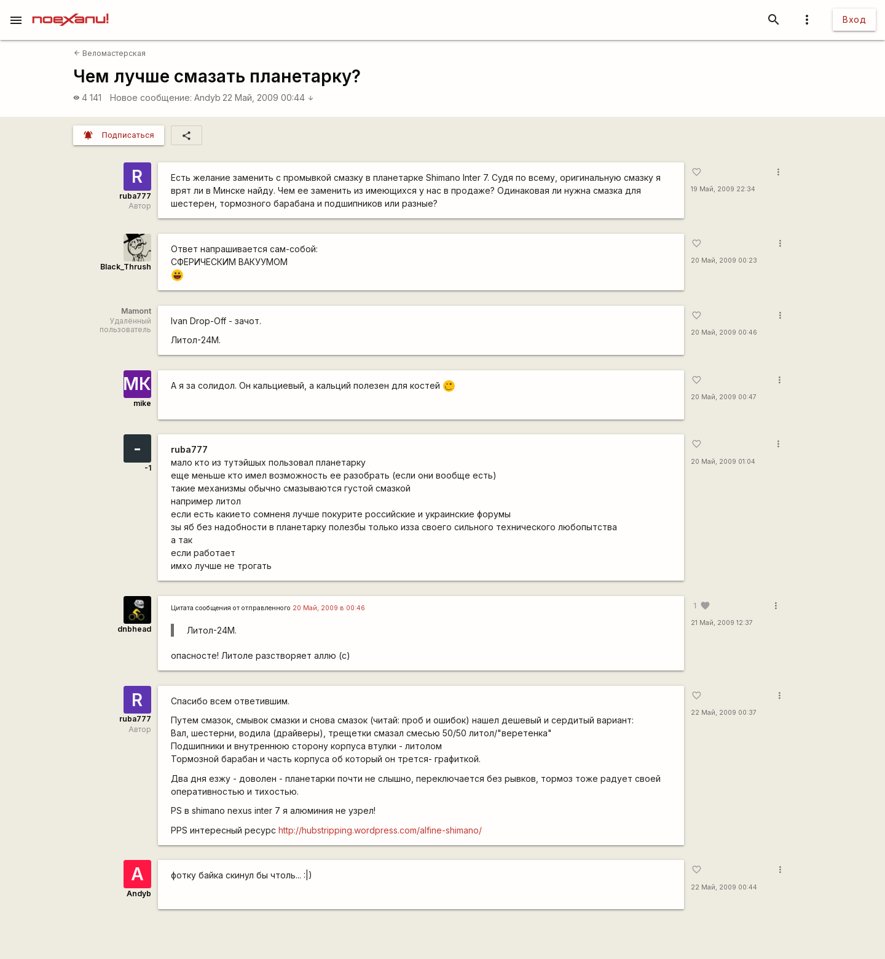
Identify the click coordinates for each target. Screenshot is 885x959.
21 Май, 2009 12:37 (722, 623)
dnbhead (134, 629)
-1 (147, 467)
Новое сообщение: (151, 97)
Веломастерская (109, 53)
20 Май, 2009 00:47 (724, 397)
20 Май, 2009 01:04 (723, 462)
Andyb (207, 97)
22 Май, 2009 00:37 (724, 713)
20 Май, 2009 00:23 (724, 261)
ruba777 (135, 196)
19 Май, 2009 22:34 (723, 189)
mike (142, 403)
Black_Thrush (125, 266)
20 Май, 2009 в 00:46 (329, 608)
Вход (854, 19)
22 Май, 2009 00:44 (268, 97)
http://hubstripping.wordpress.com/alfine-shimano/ (380, 830)
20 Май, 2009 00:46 (724, 332)
